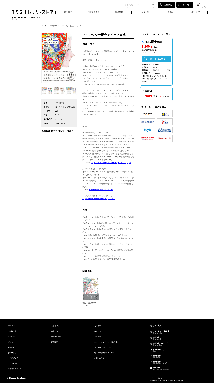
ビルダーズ (144, 13)
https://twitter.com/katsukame (101, 190)
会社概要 (97, 326)
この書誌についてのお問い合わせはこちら (58, 131)
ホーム (43, 26)
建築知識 (119, 13)
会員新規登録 (56, 337)
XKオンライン (195, 13)
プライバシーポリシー (102, 347)
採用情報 (97, 337)
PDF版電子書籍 (152, 41)
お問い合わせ (99, 358)
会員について (56, 331)
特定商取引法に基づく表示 (104, 353)
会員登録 (168, 6)
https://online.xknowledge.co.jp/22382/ (98, 199)
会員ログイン (56, 326)
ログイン (186, 6)
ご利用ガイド (13, 358)
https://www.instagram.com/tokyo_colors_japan (111, 162)
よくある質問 (13, 363)
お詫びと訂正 (13, 353)
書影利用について (14, 369)
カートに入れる (157, 59)
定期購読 (169, 13)
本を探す (72, 13)
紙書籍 (147, 91)
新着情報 (11, 347)
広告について (99, 331)
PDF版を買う (93, 13)
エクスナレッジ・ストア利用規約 (106, 342)
